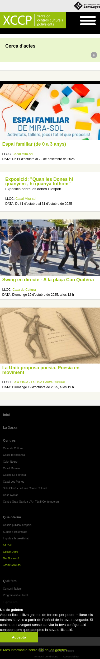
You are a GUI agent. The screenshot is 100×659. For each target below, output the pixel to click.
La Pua (7, 545)
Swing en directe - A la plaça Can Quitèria (48, 279)
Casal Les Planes (13, 481)
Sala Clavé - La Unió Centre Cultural (38, 382)
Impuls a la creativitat (15, 538)
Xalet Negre (10, 461)
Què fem (10, 581)
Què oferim (12, 517)
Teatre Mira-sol (12, 565)
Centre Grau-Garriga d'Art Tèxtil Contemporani (31, 501)
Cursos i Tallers (12, 588)
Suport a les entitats (15, 531)
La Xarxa (10, 428)
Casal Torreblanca (14, 454)
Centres (9, 440)
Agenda (14, 31)
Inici (3, 31)
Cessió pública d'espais (17, 525)
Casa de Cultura (24, 290)
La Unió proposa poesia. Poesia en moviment (41, 370)
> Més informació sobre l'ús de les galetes (33, 650)
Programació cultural (15, 595)
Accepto (19, 637)
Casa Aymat (10, 495)
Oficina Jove (10, 551)
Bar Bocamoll (11, 558)
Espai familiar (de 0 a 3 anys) (34, 144)
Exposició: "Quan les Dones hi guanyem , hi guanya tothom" (39, 182)
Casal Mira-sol (22, 154)
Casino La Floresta (14, 474)
